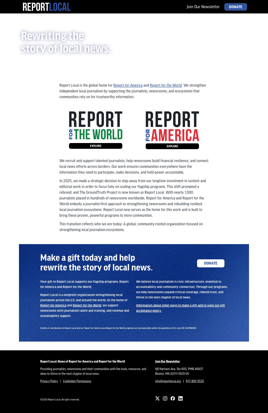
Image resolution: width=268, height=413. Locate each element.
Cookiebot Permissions (77, 381)
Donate (235, 7)
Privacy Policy (49, 381)
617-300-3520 (195, 381)
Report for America (128, 85)
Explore (95, 145)
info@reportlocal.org (168, 381)
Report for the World (166, 85)
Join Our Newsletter (203, 6)
